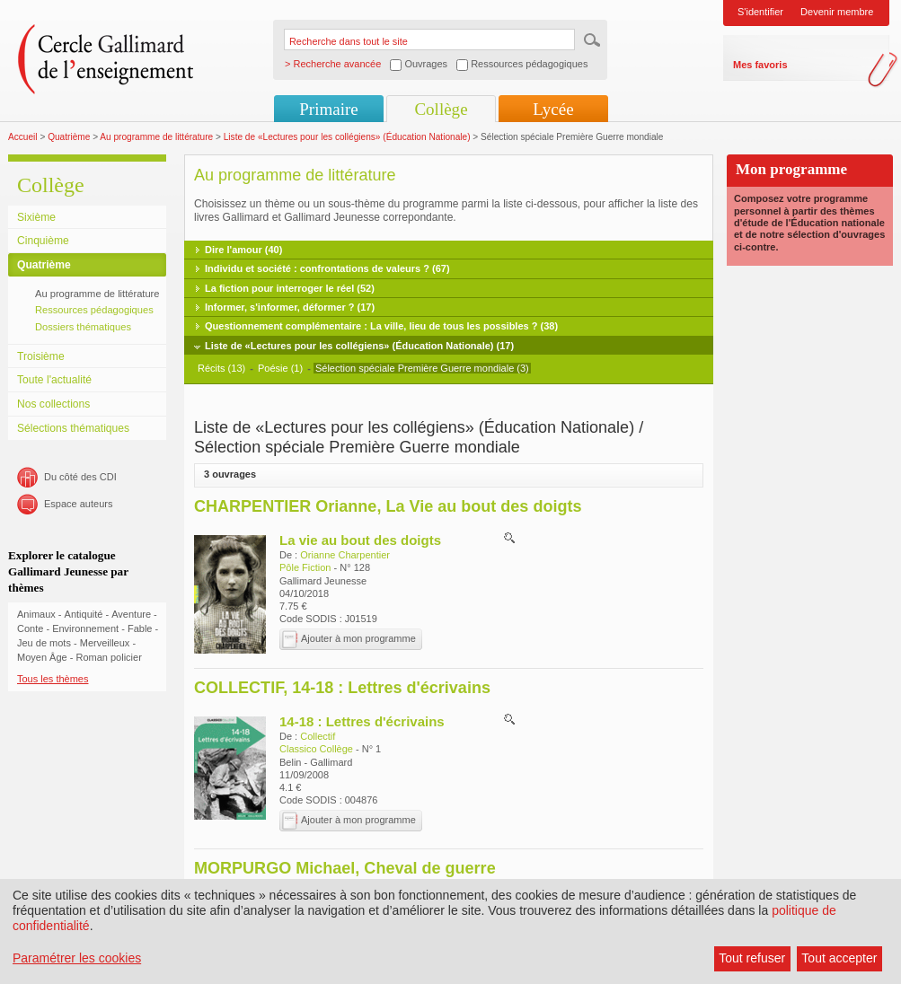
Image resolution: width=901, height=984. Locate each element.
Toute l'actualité (54, 379)
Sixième (36, 217)
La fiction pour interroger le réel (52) (290, 288)
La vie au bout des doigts (360, 540)
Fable (140, 628)
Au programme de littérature (156, 137)
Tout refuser (752, 958)
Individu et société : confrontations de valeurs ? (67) (327, 268)
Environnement (85, 628)
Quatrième (69, 137)
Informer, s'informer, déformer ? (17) (290, 307)
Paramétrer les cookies (77, 958)
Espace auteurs (78, 503)
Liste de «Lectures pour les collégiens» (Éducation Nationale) (347, 137)
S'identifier (760, 11)
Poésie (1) (280, 368)
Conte (30, 628)
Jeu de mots (44, 642)
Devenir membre (836, 11)
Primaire (328, 109)
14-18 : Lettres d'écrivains (362, 721)
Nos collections (53, 404)
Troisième (41, 356)
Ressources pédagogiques (94, 309)
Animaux (36, 614)
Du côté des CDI (80, 476)
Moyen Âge (42, 657)
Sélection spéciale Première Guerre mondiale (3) (422, 368)
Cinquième (43, 240)
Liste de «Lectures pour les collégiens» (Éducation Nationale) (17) (359, 345)
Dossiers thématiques (83, 326)
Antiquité (84, 614)
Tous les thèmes (52, 678)
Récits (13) (221, 368)
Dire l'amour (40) (243, 249)
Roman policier (108, 657)
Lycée (553, 109)
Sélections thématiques (73, 428)
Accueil (23, 137)
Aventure (131, 614)
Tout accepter (839, 958)
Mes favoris (760, 64)
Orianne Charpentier (345, 554)
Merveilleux (105, 642)
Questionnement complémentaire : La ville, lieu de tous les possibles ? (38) (381, 326)
